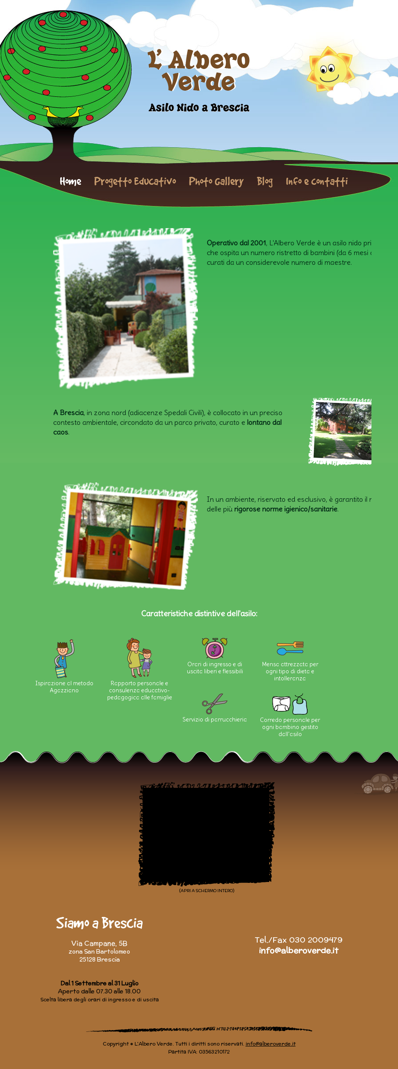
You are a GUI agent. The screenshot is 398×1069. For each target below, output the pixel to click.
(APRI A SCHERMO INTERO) (206, 890)
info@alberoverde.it (298, 950)
